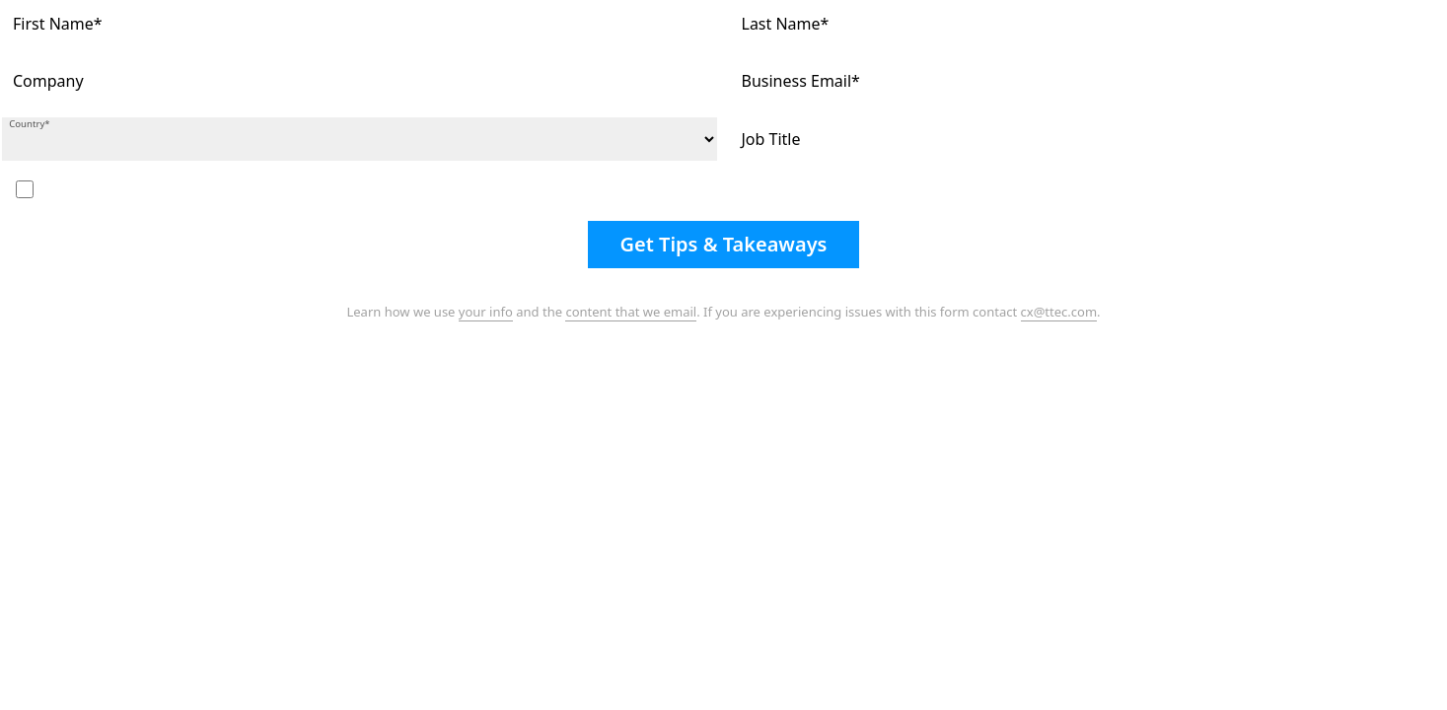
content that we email (630, 311)
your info (486, 311)
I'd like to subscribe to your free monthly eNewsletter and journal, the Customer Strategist (302, 188)
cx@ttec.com (1059, 311)
